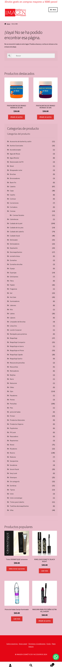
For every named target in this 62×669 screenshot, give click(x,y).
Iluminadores (14, 301)
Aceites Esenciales (16, 146)
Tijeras (12, 490)
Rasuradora (14, 436)
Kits (11, 309)
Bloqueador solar (16, 170)
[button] (56, 657)
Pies (11, 408)
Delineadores (14, 244)
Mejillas (12, 375)
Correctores (14, 203)
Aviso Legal (23, 644)
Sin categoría (14, 481)
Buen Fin (13, 182)
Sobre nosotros (12, 644)
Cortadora (13, 207)
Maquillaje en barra (17, 346)
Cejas (12, 191)
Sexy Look (13, 473)
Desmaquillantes (16, 252)
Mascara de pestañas (17, 363)
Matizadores (14, 371)
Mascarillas (14, 367)
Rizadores (13, 449)
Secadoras (13, 465)
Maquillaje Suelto (16, 359)
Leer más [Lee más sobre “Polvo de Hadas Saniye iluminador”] (16, 619)
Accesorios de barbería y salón (20, 141)
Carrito (47, 664)
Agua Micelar (14, 158)
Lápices (12, 318)
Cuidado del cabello (17, 231)
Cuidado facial (15, 236)
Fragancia (13, 289)
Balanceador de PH (16, 162)
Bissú (12, 166)
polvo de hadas (15, 412)
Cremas (12, 211)
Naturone (13, 383)
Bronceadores (15, 178)
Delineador (14, 240)
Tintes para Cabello (17, 502)
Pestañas (13, 404)
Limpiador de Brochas (17, 322)
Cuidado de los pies (16, 227)
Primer (12, 416)
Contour (13, 199)
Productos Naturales (17, 420)
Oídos (12, 387)
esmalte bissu (15, 256)
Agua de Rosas (15, 154)
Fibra (12, 281)
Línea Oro (13, 326)
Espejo (12, 268)
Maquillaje (13, 338)
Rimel (12, 445)
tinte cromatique (16, 498)
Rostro (12, 453)
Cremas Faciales (18, 215)
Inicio (8, 24)
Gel (11, 293)
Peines (12, 400)
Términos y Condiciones (37, 644)
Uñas (11, 510)
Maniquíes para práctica (18, 334)
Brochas (13, 174)
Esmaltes (13, 260)
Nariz (12, 379)
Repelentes (14, 440)
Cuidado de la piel (16, 223)
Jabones (13, 305)
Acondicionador (15, 150)
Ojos (11, 391)
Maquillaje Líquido (16, 354)
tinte (12, 494)
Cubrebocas (14, 219)
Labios (12, 313)
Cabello (12, 186)
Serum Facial (14, 469)
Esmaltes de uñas (16, 264)
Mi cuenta (10, 665)
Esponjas (13, 273)
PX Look (13, 432)
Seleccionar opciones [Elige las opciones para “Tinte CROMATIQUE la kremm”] (17, 569)
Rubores (13, 457)
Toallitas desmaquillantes (19, 506)
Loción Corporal (15, 330)
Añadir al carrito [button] (16, 117)
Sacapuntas (14, 461)
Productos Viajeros (16, 424)
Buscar (31, 665)
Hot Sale (13, 297)
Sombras (13, 486)
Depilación (14, 248)
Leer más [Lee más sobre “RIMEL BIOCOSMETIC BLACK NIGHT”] (44, 571)
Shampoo (13, 477)
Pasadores (13, 395)
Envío (49, 644)
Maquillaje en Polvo (17, 350)
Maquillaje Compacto (17, 342)
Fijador (12, 285)
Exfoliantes (14, 277)
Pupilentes (14, 428)
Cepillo (12, 195)
